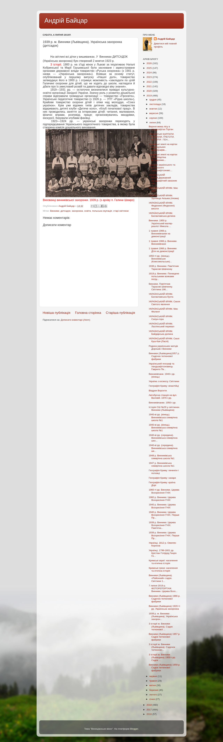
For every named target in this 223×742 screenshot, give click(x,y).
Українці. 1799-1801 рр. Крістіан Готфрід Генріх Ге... (163, 553)
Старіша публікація (120, 313)
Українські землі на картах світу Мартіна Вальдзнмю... (163, 157)
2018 (149, 705)
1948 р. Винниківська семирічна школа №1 (162, 457)
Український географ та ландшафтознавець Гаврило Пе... (161, 366)
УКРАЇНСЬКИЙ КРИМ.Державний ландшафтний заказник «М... (163, 179)
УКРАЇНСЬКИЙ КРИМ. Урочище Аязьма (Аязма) (164, 197)
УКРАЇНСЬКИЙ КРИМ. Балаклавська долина (162, 214)
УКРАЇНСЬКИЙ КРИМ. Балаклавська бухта (161, 295)
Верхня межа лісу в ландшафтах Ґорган (161, 128)
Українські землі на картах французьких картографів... (163, 147)
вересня (154, 113)
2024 (149, 72)
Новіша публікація (56, 313)
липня (152, 122)
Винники (54, 211)
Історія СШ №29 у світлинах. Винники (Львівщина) (164, 408)
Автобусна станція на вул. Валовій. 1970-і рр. (163, 396)
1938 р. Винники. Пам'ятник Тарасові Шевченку (164, 267)
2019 (149, 95)
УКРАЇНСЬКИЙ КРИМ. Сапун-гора (161, 317)
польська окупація (102, 211)
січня (152, 699)
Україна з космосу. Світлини (164, 381)
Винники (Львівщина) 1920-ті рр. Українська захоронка (164, 607)
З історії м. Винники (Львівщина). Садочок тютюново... (162, 647)
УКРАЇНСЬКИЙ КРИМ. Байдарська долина (161, 332)
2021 (149, 86)
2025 (149, 68)
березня (154, 690)
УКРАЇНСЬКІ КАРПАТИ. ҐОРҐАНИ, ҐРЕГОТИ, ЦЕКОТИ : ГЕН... (161, 137)
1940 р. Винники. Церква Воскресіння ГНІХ (162, 506)
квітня (152, 685)
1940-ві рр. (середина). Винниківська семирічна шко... (163, 438)
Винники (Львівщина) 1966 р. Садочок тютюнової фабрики (164, 599)
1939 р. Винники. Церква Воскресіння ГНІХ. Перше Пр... (164, 535)
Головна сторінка (88, 313)
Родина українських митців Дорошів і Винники (163, 347)
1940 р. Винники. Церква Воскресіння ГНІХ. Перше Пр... (164, 515)
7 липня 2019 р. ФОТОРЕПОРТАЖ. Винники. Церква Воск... (163, 588)
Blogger (134, 729)
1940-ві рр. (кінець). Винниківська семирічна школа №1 (163, 417)
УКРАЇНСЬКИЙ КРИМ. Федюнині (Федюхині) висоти (162, 206)
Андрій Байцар (65, 20)
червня (153, 676)
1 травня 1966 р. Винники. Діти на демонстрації (163, 250)
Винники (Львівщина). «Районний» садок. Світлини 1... (160, 578)
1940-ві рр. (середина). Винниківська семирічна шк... (163, 448)
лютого (153, 694)
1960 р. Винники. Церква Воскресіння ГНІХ (162, 498)
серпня (153, 118)
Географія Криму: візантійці (164, 386)
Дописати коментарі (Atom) (75, 320)
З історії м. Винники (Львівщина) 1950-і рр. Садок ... (162, 657)
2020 (149, 91)
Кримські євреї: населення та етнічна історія (163, 562)
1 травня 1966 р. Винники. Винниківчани (163, 242)
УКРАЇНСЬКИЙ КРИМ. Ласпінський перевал (161, 325)
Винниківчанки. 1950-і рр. (162, 402)
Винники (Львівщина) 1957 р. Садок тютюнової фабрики (164, 637)
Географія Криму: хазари (162, 478)
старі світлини (121, 211)
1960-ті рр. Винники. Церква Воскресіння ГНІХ (164, 491)
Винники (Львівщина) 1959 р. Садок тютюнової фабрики (164, 667)
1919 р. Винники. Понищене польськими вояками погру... (164, 276)
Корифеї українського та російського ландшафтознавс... (162, 167)
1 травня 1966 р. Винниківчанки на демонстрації (159, 233)
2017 (149, 709)
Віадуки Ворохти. (158, 390)
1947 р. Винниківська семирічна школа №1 (162, 464)
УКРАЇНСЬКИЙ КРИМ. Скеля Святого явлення (164, 303)
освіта (87, 211)
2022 (149, 82)
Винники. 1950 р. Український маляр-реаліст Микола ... (161, 223)
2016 (149, 714)
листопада (155, 104)
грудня (153, 99)
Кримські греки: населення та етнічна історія (163, 569)
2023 (149, 77)
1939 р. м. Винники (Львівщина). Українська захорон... (163, 616)
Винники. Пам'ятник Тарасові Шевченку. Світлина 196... (161, 287)
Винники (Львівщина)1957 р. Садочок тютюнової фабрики (164, 356)
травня (153, 680)
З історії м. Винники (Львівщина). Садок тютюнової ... (161, 626)
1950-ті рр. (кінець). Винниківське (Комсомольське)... (160, 259)
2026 (149, 63)
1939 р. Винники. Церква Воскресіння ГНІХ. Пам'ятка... (162, 525)
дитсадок (65, 211)
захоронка (77, 211)
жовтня (153, 108)
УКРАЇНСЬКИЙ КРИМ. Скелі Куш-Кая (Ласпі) (164, 340)
